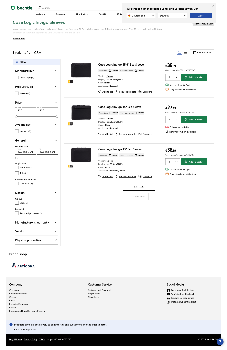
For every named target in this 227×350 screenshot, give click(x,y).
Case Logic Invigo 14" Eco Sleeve (119, 110)
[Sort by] (202, 56)
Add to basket (194, 80)
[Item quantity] (168, 81)
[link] (99, 26)
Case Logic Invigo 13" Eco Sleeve (119, 153)
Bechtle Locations (18, 297)
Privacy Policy (30, 342)
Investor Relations (18, 307)
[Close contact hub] (220, 341)
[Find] (115, 7)
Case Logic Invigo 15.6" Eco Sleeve (121, 68)
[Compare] (145, 95)
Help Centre (94, 297)
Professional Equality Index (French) (27, 314)
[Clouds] (102, 14)
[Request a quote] (125, 95)
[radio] (179, 56)
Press (12, 304)
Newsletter (94, 300)
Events (12, 311)
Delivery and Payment (99, 293)
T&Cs (42, 342)
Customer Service (100, 288)
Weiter (201, 15)
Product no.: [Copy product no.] (108, 74)
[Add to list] (105, 95)
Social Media (175, 288)
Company (15, 288)
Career (12, 300)
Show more (139, 200)
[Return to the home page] (21, 12)
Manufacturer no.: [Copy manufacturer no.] (132, 74)
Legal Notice (15, 342)
